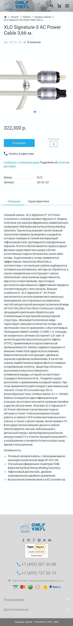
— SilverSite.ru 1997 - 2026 (36, 622)
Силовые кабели (42, 17)
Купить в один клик (19, 154)
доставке (10, 166)
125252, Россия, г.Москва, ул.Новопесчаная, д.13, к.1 (36, 581)
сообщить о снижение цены (22, 162)
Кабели (26, 17)
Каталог (15, 17)
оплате (62, 162)
